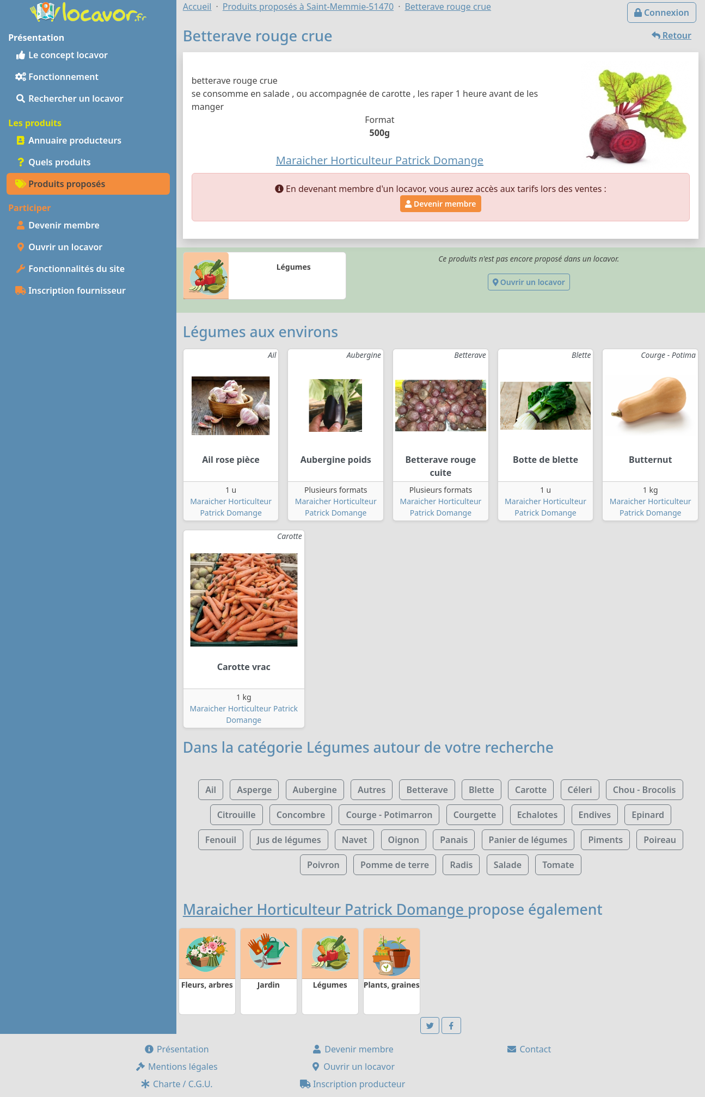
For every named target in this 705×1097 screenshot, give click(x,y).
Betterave (426, 790)
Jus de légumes (289, 840)
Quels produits (53, 162)
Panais (454, 840)
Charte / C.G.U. (176, 1084)
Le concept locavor (61, 55)
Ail (210, 790)
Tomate (558, 865)
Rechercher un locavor (69, 98)
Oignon (403, 840)
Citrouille (236, 815)
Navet (354, 840)
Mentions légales (176, 1067)
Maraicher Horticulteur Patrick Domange (325, 909)
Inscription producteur (353, 1084)
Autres (371, 790)
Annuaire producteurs (68, 140)
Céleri (580, 790)
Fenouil (220, 840)
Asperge (254, 790)
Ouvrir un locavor (58, 247)
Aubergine (315, 790)
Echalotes (537, 815)
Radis (461, 865)
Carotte (531, 790)
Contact (528, 1049)
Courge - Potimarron (389, 815)
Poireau (659, 840)
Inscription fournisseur (70, 290)
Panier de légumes (528, 840)
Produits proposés (60, 184)
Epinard (648, 815)
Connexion (661, 12)
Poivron (323, 865)
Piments (605, 840)
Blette (481, 790)
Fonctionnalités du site (70, 269)
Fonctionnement (57, 77)
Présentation (176, 1049)
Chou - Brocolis (644, 790)
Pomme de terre (394, 865)
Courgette (474, 815)
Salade (508, 865)
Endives (595, 815)
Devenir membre (57, 225)
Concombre (301, 815)
